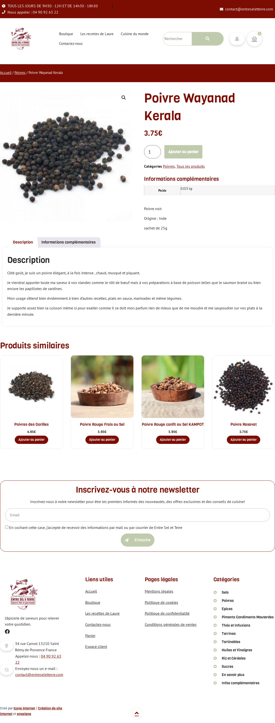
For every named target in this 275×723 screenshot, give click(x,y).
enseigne (24, 714)
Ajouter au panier (183, 151)
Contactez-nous (71, 43)
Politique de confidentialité (167, 613)
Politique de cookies (161, 602)
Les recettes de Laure (97, 33)
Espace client (96, 646)
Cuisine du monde (135, 33)
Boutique (66, 33)
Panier (90, 635)
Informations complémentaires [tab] (68, 242)
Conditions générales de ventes (171, 624)
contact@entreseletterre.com (39, 674)
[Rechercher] (207, 38)
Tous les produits (190, 166)
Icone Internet (24, 708)
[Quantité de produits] (152, 151)
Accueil (5, 72)
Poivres (20, 72)
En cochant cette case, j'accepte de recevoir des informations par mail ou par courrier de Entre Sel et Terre (95, 527)
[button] (123, 97)
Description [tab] (23, 242)
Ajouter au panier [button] (31, 439)
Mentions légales (159, 591)
